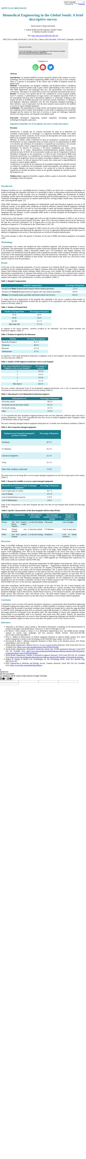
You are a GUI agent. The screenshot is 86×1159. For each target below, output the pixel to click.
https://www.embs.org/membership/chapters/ (26, 665)
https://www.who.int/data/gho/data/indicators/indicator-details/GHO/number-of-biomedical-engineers (47, 657)
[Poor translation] (9, 678)
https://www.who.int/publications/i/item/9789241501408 (37, 647)
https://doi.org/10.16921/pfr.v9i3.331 (44, 36)
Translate (79, 4)
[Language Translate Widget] (74, 2)
